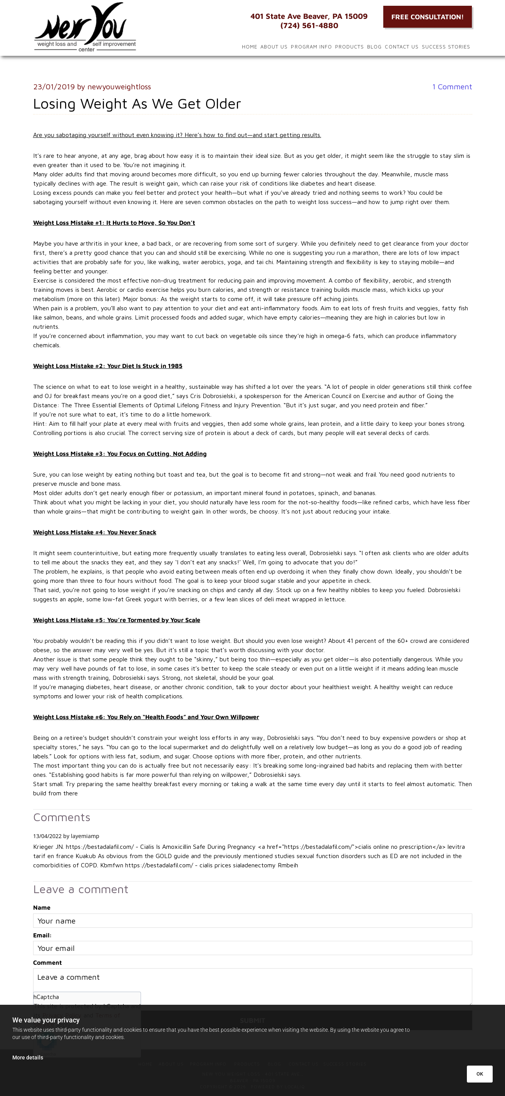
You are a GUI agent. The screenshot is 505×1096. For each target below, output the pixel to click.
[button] (427, 17)
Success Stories (446, 47)
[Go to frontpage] (102, 27)
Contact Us (401, 47)
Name (41, 907)
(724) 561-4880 (309, 25)
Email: (42, 935)
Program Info (311, 47)
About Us (274, 47)
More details (27, 1057)
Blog (374, 47)
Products (349, 47)
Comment (452, 86)
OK (479, 1074)
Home (249, 47)
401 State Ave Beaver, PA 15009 (309, 16)
